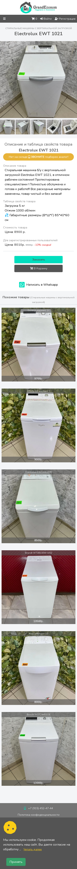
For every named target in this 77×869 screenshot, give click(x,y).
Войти (46, 19)
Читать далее (32, 849)
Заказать (38, 259)
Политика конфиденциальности (38, 815)
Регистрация (65, 19)
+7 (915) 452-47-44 (40, 808)
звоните (37, 157)
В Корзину (38, 268)
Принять (15, 862)
